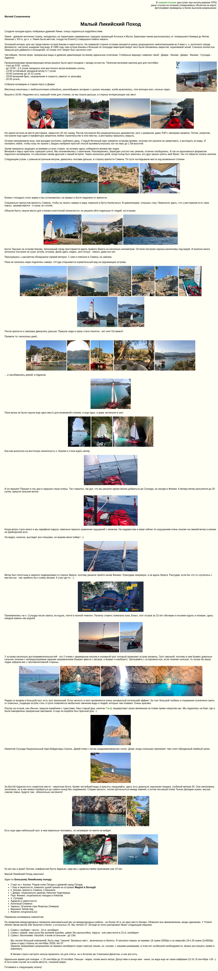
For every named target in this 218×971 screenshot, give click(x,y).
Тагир (109, 708)
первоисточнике (167, 2)
